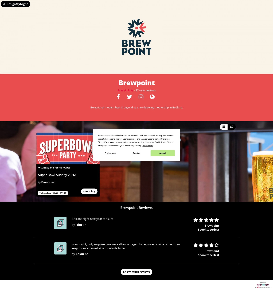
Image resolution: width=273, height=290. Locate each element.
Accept (162, 153)
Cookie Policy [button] (160, 142)
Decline (136, 153)
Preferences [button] (148, 145)
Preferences (110, 153)
